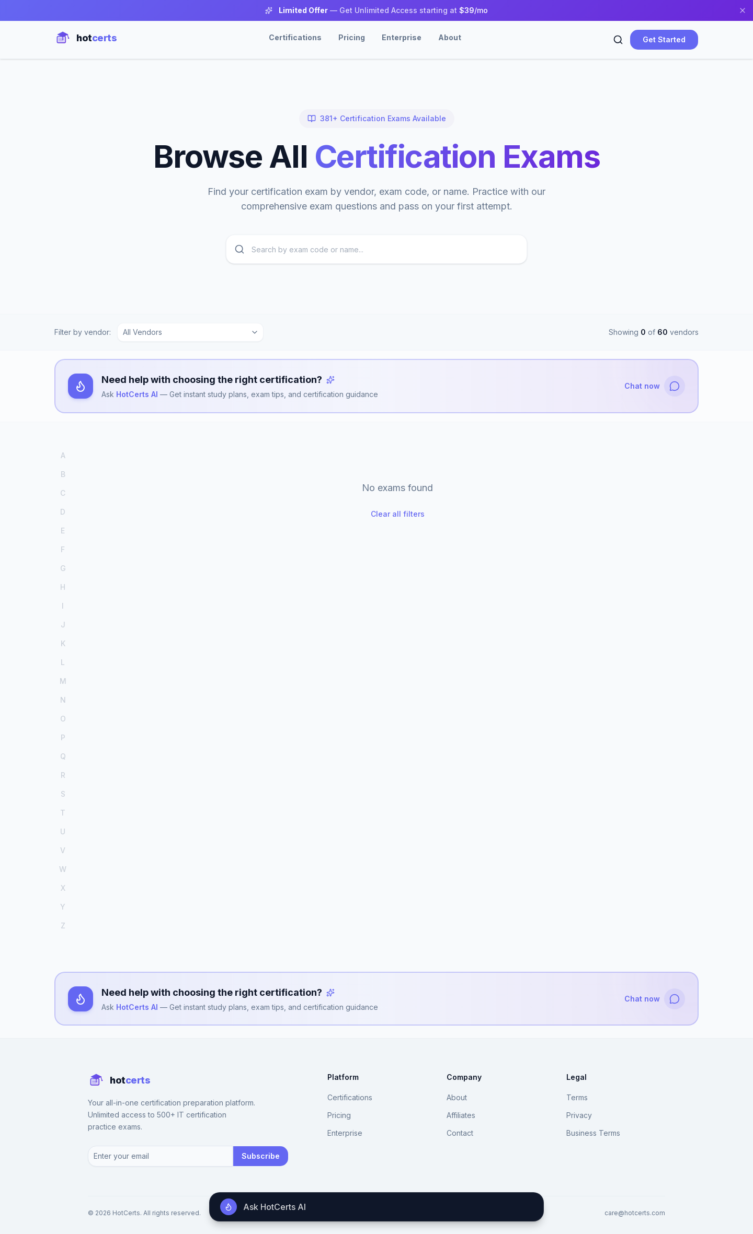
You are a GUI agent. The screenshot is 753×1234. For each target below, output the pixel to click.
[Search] (618, 39)
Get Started (664, 39)
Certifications (295, 37)
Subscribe (261, 1155)
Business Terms (593, 1133)
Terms (577, 1097)
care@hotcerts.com (634, 1213)
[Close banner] (742, 10)
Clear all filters (398, 513)
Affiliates (461, 1115)
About (449, 37)
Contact (460, 1133)
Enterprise (401, 37)
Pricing (351, 37)
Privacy (579, 1115)
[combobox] (190, 332)
